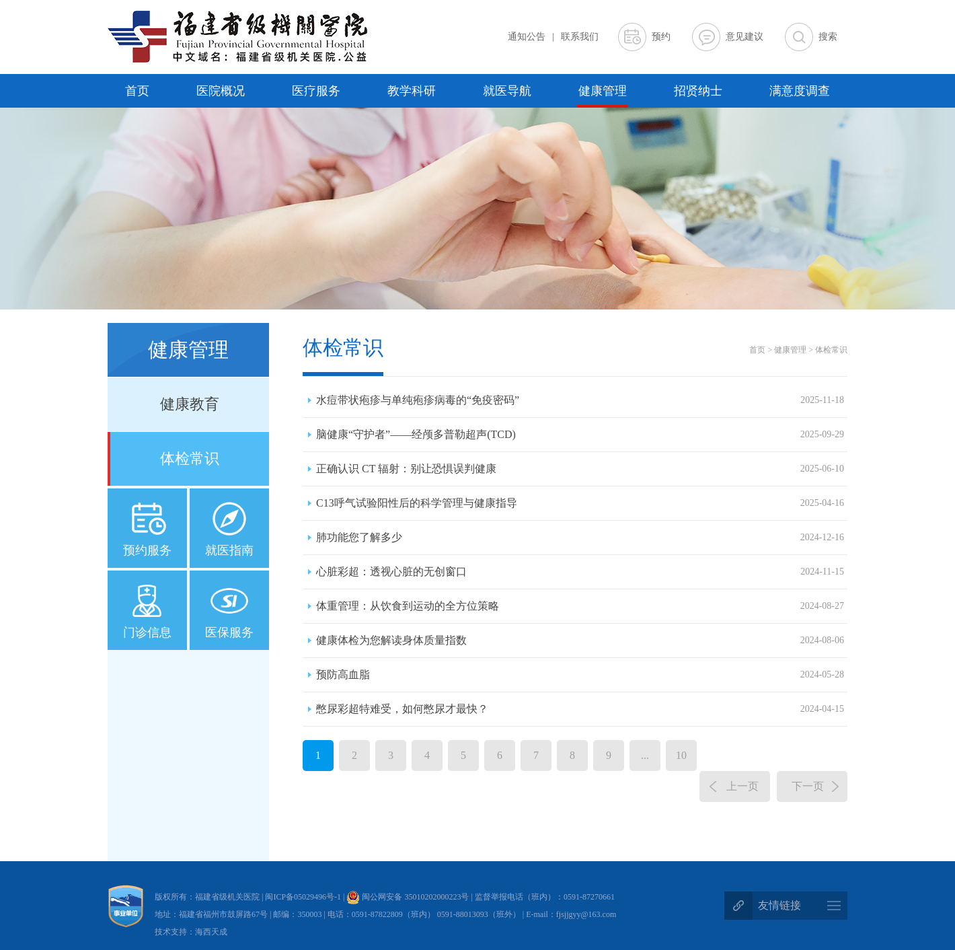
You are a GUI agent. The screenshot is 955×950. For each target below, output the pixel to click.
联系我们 (580, 37)
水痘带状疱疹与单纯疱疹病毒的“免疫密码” (580, 400)
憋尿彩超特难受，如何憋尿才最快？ (580, 709)
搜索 (827, 37)
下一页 (808, 786)
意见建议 (744, 37)
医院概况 (220, 91)
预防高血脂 (580, 675)
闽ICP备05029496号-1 (304, 897)
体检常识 (189, 458)
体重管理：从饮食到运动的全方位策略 (580, 606)
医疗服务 (316, 91)
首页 (137, 91)
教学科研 (411, 91)
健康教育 (189, 404)
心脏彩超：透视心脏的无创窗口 (580, 572)
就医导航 (507, 91)
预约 (661, 37)
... (645, 755)
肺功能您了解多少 (580, 537)
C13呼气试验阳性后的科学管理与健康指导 (580, 503)
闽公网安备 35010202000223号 (407, 897)
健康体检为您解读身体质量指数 (580, 640)
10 (681, 755)
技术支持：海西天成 (191, 932)
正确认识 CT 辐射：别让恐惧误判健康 (580, 469)
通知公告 (526, 37)
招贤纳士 (698, 91)
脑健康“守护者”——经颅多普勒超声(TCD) (580, 435)
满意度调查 (799, 91)
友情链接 (779, 905)
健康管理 (602, 91)
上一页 (742, 786)
